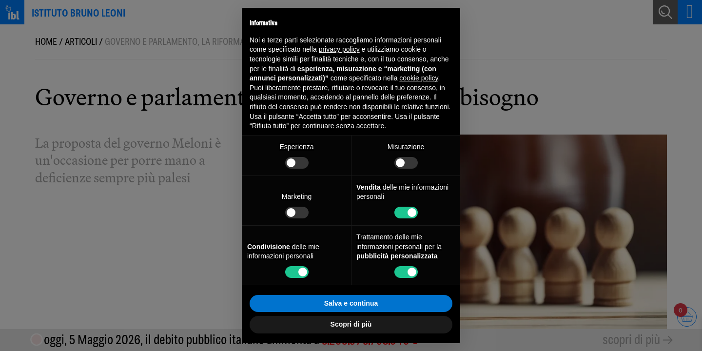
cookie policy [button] (418, 78)
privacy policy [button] (339, 49)
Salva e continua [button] (351, 303)
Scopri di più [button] (351, 324)
